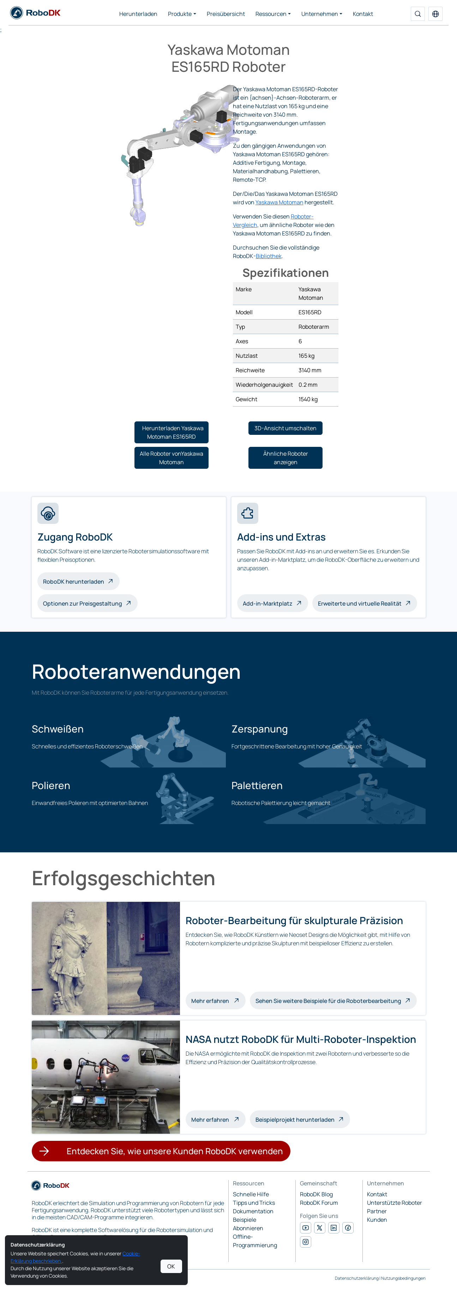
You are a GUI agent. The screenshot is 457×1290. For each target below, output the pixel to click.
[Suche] (418, 14)
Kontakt (363, 14)
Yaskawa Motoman (279, 202)
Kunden (377, 1220)
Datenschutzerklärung (357, 1278)
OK (171, 1266)
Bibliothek (269, 256)
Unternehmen (319, 14)
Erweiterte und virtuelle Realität (360, 603)
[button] (435, 14)
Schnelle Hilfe (251, 1194)
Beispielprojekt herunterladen (295, 1119)
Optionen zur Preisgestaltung (82, 603)
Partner (377, 1211)
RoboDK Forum (319, 1203)
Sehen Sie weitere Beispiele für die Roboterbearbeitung (328, 1001)
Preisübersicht (226, 14)
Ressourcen (271, 14)
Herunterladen (138, 14)
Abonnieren (248, 1228)
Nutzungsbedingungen (403, 1278)
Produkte (180, 14)
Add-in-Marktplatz (268, 603)
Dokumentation (253, 1211)
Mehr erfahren (218, 1000)
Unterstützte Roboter (394, 1203)
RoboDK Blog (316, 1194)
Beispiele (244, 1220)
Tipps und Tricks (254, 1203)
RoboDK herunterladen (73, 581)
